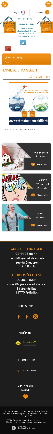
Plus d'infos (39, 164)
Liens (40, 413)
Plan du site (7, 413)
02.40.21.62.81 (26, 279)
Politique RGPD (26, 416)
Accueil (8, 62)
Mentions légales (19, 413)
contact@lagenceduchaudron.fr (26, 257)
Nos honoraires (32, 413)
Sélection (39, 12)
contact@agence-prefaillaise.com (26, 284)
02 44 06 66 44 (26, 253)
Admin (46, 413)
